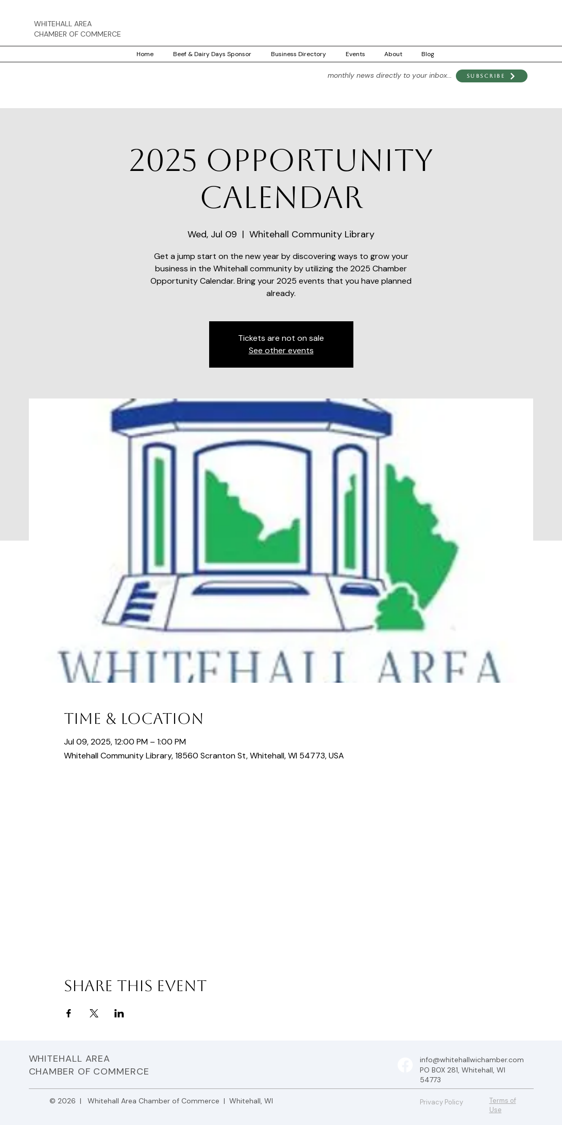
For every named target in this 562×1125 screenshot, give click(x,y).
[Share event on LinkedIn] (119, 1013)
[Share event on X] (94, 1013)
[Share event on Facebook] (69, 1013)
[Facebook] (405, 1065)
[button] (491, 76)
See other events (281, 350)
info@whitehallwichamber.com (472, 1059)
